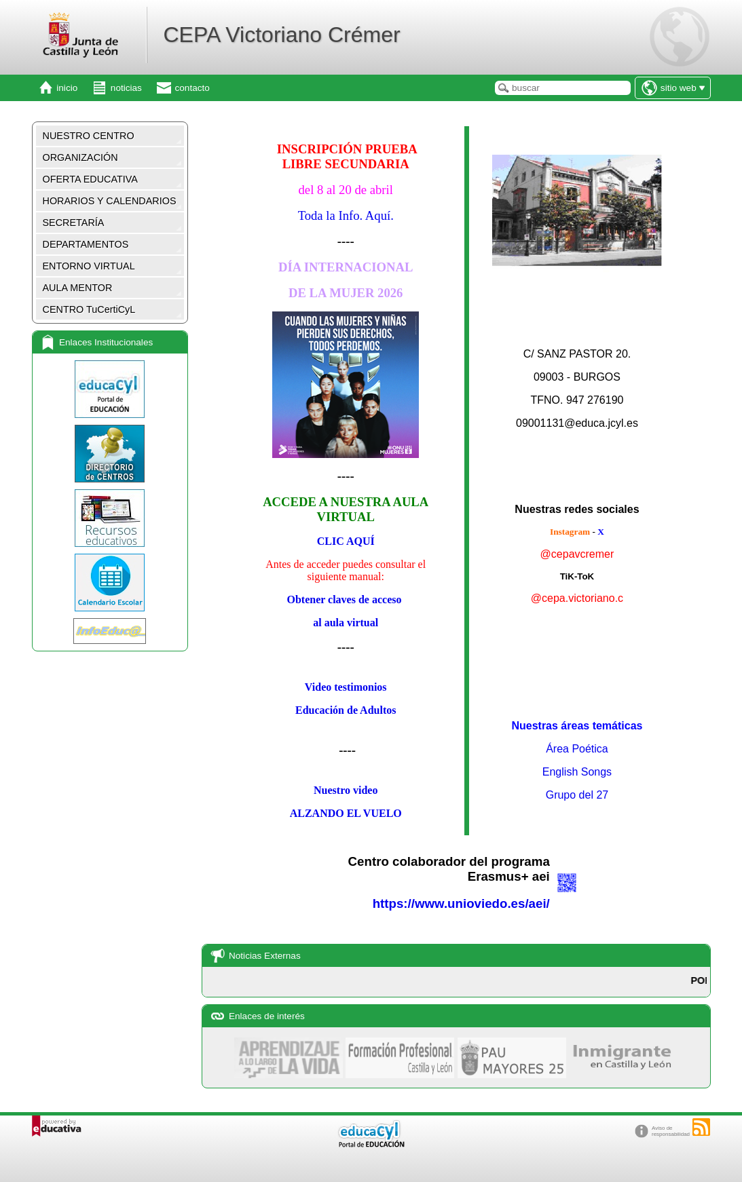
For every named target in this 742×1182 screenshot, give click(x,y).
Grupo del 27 (577, 795)
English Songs (577, 772)
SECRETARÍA (74, 222)
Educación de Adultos (345, 710)
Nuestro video (345, 790)
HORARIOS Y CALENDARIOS (110, 200)
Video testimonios (346, 687)
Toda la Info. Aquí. (346, 215)
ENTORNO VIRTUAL (89, 266)
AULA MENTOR (78, 287)
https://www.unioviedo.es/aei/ (461, 903)
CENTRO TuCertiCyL (89, 309)
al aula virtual (345, 622)
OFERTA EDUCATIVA (90, 179)
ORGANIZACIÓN (80, 157)
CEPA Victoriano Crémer (281, 34)
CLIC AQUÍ (346, 541)
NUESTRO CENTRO (88, 135)
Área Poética (577, 749)
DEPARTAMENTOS (86, 244)
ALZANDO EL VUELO (346, 813)
